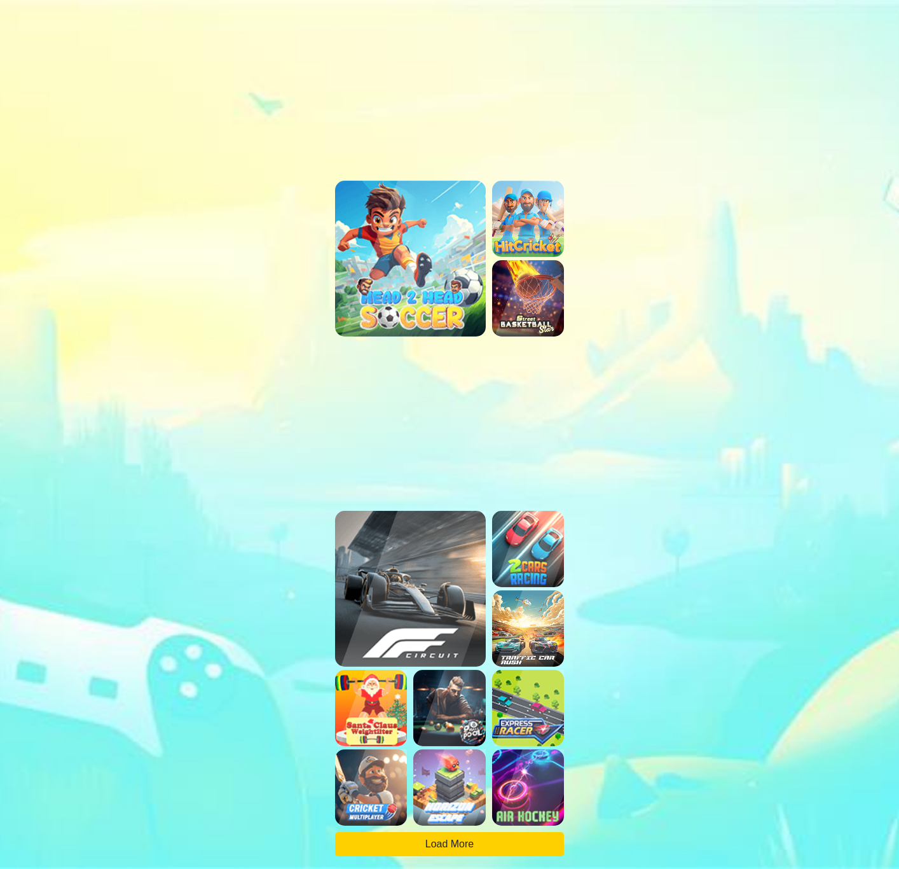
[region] (449, 79)
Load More (449, 843)
